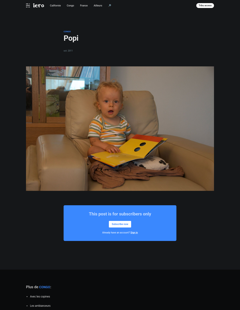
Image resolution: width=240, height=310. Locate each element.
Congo (70, 5)
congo (67, 31)
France (84, 5)
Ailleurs (98, 5)
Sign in (134, 232)
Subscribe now (120, 224)
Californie (55, 5)
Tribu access (205, 5)
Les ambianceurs (40, 305)
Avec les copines (40, 296)
